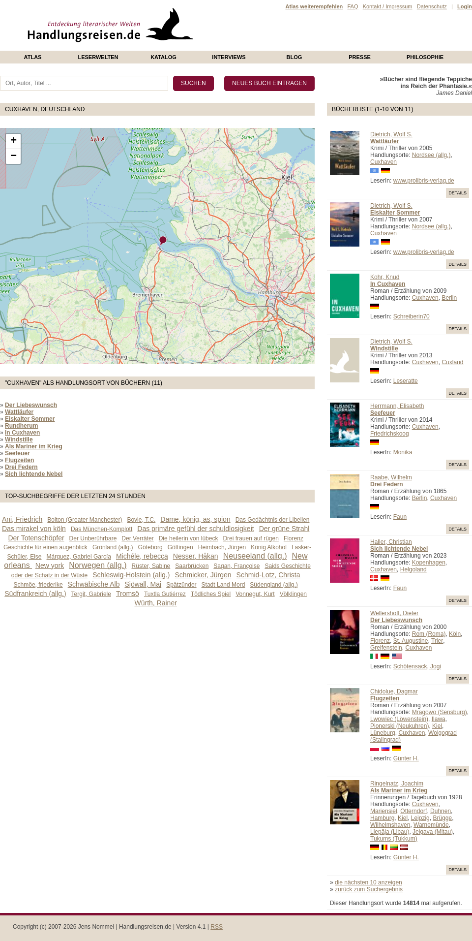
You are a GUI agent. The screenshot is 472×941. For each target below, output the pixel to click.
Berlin (449, 297)
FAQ (352, 6)
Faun (400, 516)
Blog (294, 57)
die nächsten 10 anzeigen (368, 882)
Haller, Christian (391, 541)
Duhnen (440, 811)
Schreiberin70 (411, 316)
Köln (455, 633)
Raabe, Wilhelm (391, 477)
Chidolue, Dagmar (394, 691)
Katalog (163, 57)
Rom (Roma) (429, 633)
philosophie (425, 57)
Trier (437, 640)
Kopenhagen (428, 562)
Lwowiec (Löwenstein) (399, 719)
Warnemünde (431, 824)
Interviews (228, 57)
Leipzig (420, 818)
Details (457, 192)
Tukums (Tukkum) (393, 838)
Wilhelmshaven (390, 824)
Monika (403, 452)
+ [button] (13, 141)
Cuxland (452, 362)
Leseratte (405, 380)
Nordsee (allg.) (431, 155)
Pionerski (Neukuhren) (399, 725)
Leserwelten (98, 57)
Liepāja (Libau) (389, 831)
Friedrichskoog (389, 433)
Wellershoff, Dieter (394, 613)
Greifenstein (386, 647)
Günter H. (406, 758)
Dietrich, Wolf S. (391, 134)
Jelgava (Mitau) (433, 831)
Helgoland (413, 569)
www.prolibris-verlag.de (423, 180)
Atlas (33, 57)
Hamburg (382, 818)
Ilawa (438, 719)
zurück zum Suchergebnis (369, 889)
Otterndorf (413, 811)
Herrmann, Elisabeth (397, 406)
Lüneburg (382, 732)
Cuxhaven (383, 161)
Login (464, 6)
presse (360, 57)
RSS (216, 926)
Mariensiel (383, 811)
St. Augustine (410, 640)
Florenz (380, 640)
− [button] (13, 156)
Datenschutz (432, 6)
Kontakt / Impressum (388, 6)
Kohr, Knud (384, 277)
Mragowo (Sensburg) (439, 712)
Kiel (437, 725)
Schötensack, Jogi (417, 666)
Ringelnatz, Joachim (396, 783)
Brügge (442, 818)
